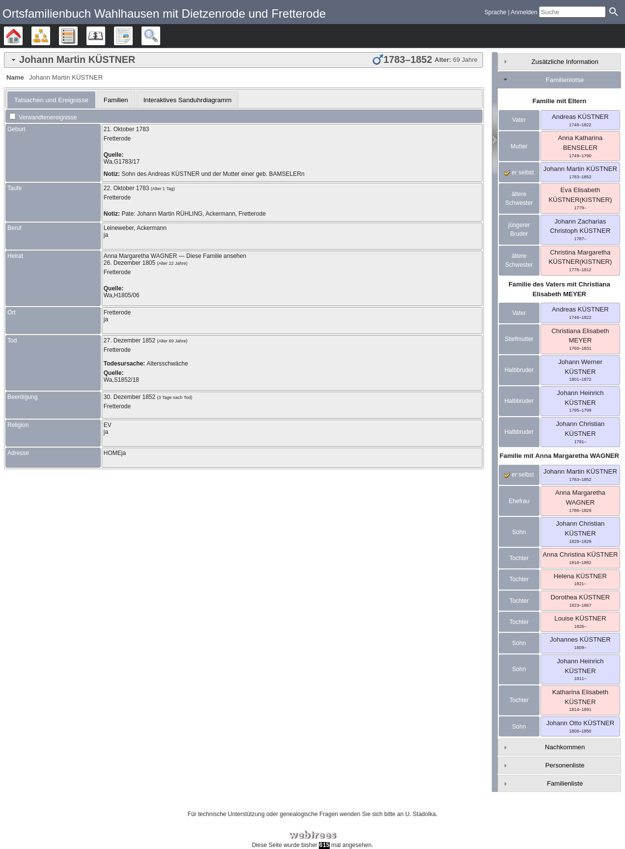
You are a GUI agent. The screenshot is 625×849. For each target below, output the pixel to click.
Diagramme (50, 35)
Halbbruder (519, 370)
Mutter (519, 146)
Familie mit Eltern (559, 101)
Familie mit (559, 455)
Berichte (132, 35)
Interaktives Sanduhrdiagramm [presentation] (187, 100)
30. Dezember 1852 (129, 397)
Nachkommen (565, 747)
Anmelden (524, 12)
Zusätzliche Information (564, 61)
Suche (160, 35)
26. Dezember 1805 (129, 262)
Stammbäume (22, 35)
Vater (519, 119)
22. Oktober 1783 (126, 188)
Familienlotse (565, 80)
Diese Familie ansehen (216, 256)
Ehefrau (519, 501)
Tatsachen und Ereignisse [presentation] (51, 100)
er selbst (519, 172)
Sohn (519, 532)
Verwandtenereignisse (43, 117)
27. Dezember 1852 (129, 340)
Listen (77, 35)
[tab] (243, 60)
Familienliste (565, 783)
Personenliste (565, 765)
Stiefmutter (519, 339)
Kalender (105, 35)
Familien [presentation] (116, 100)
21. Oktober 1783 (126, 129)
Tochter (519, 558)
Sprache (495, 12)
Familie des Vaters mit (559, 289)
